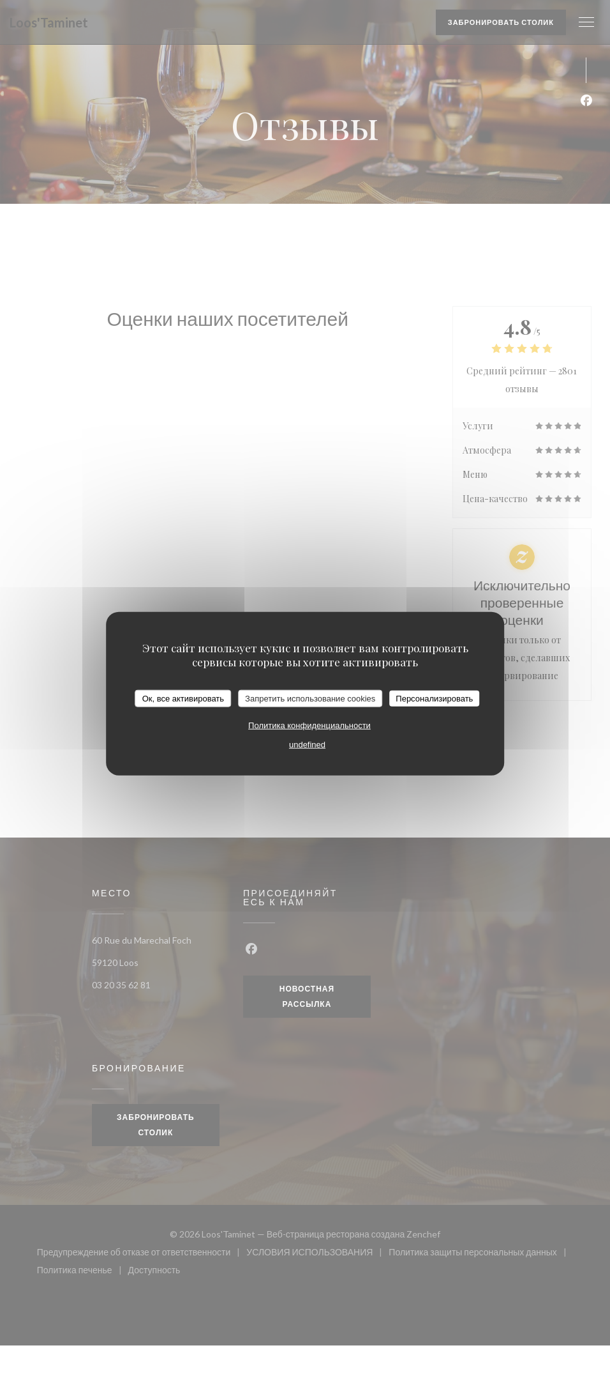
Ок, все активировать (183, 698)
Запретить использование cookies (310, 698)
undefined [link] (307, 744)
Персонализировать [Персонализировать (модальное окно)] (434, 698)
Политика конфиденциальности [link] (309, 725)
